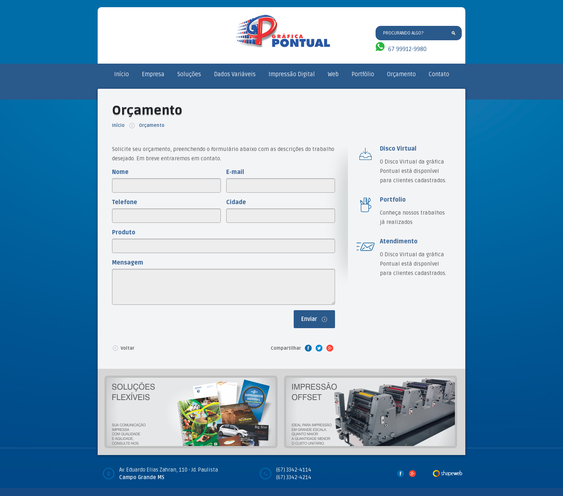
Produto (123, 232)
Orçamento (401, 74)
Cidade (236, 202)
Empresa (153, 74)
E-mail (235, 172)
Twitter (318, 348)
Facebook (308, 348)
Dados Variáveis (235, 74)
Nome (120, 172)
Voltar (123, 348)
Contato (439, 74)
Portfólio (363, 74)
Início (121, 74)
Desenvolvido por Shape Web (447, 473)
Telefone (124, 202)
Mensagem (127, 262)
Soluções (189, 74)
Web (333, 74)
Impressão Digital (292, 74)
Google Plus (329, 348)
